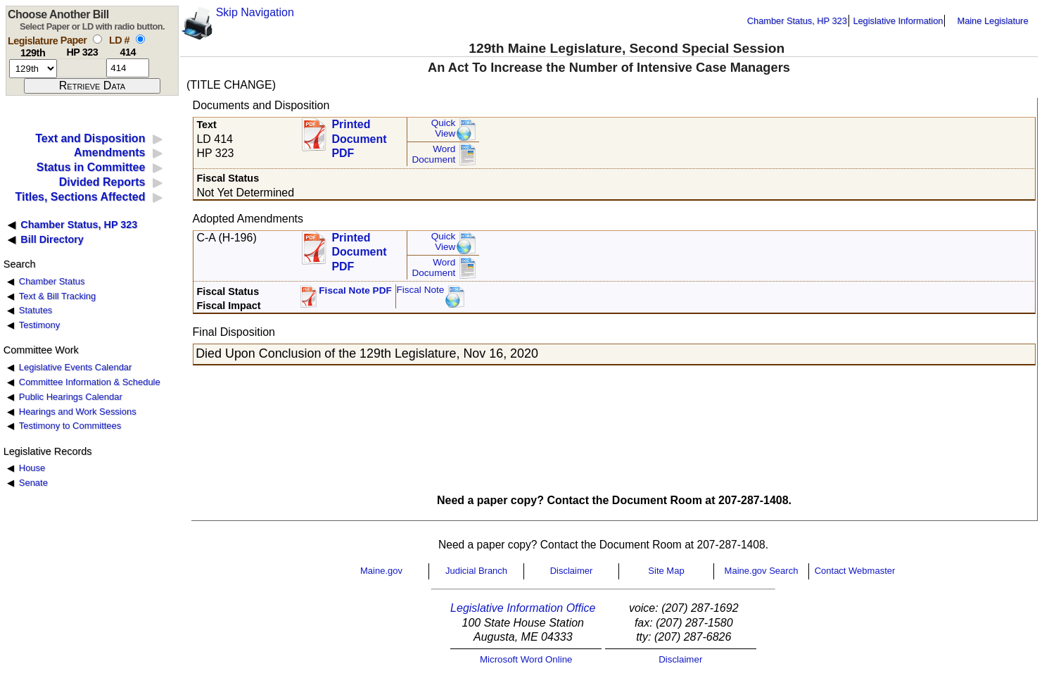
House (32, 468)
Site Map (666, 570)
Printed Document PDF (358, 134)
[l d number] (127, 67)
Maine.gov (381, 570)
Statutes (36, 310)
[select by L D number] (140, 39)
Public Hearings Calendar (70, 396)
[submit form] (92, 86)
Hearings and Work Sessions (77, 411)
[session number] (33, 68)
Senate (33, 482)
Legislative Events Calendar (75, 367)
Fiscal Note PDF (355, 290)
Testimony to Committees (70, 425)
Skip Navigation (255, 12)
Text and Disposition (90, 138)
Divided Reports (102, 182)
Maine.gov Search (762, 570)
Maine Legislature (992, 20)
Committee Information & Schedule (89, 382)
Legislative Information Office (522, 608)
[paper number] (82, 67)
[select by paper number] (97, 39)
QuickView (443, 128)
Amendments (109, 152)
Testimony (39, 325)
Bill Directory (52, 239)
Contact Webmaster (855, 570)
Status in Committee (91, 167)
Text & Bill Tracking (57, 296)
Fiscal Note (420, 289)
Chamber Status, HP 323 (797, 20)
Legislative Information (898, 20)
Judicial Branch (476, 570)
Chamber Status (52, 281)
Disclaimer (571, 570)
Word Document (433, 154)
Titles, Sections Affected (80, 197)
